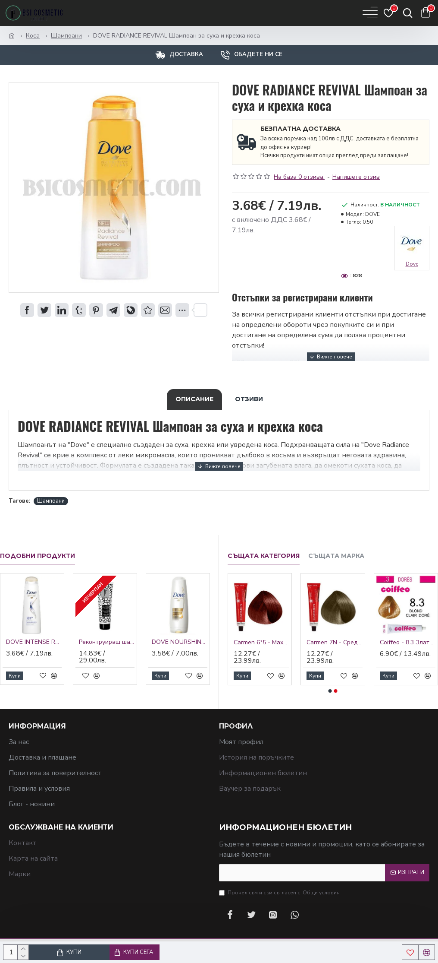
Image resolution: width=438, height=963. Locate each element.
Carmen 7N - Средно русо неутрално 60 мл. (334, 642)
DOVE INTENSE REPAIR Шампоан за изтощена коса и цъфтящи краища (34, 642)
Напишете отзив (356, 177)
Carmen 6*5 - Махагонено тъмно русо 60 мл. (261, 642)
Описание (194, 399)
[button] (330, 691)
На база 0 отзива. (299, 177)
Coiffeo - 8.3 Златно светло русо (407, 642)
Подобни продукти (37, 556)
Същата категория (264, 556)
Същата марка (336, 556)
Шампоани (66, 36)
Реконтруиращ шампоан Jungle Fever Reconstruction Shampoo (107, 642)
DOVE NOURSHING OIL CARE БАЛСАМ (179, 642)
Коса (33, 36)
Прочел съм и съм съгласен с (280, 892)
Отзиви (249, 399)
